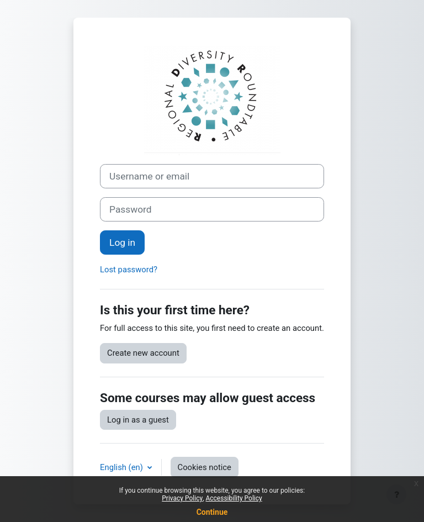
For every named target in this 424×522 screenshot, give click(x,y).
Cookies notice (204, 467)
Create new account (143, 353)
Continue (212, 512)
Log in (122, 242)
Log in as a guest (138, 420)
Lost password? (128, 270)
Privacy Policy (182, 498)
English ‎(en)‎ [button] (122, 467)
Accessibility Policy (233, 498)
